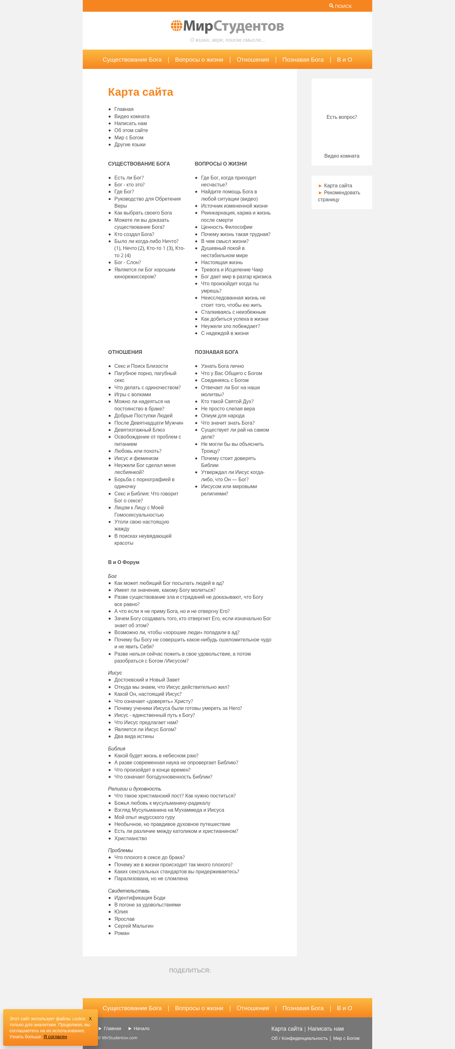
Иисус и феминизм (136, 458)
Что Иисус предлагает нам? (146, 722)
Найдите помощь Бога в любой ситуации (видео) (229, 195)
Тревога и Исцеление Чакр (232, 269)
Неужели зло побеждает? (230, 326)
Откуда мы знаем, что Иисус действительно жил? (171, 686)
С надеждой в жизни (224, 333)
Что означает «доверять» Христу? (153, 701)
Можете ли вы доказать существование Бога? (141, 223)
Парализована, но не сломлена (151, 878)
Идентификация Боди (139, 897)
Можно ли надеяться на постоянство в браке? (142, 405)
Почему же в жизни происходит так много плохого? (173, 864)
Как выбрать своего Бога (143, 212)
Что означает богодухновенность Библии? (163, 776)
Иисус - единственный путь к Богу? (154, 715)
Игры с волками (132, 394)
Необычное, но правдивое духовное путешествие (172, 824)
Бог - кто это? (129, 184)
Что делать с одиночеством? (147, 387)
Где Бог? (124, 191)
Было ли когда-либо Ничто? (146, 241)
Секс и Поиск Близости (141, 365)
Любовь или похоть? (137, 450)
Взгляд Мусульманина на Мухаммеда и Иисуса (169, 809)
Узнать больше (25, 1037)
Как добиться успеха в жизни (234, 318)
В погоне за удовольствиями (147, 904)
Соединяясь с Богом (225, 380)
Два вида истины (134, 736)
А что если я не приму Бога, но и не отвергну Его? (172, 611)
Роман (122, 933)
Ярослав (124, 918)
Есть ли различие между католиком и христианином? (176, 831)
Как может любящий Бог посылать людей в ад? (169, 582)
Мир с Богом (128, 137)
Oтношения (253, 59)
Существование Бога (132, 59)
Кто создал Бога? (134, 234)
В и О (344, 59)
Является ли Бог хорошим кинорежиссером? (144, 273)
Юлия (121, 911)
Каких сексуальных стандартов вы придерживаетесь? (176, 871)
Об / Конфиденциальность (299, 1038)
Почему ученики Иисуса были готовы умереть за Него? (178, 708)
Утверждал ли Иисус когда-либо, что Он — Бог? (232, 475)
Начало (141, 1028)
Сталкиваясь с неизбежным (233, 311)
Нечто (130, 248)
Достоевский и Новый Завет (147, 679)
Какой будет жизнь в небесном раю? (156, 755)
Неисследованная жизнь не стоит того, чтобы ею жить (233, 301)
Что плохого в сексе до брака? (149, 857)
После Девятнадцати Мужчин (148, 422)
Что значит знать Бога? (227, 422)
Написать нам (130, 123)
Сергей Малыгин (134, 925)
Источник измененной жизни (234, 205)
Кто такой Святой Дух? (227, 401)
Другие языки (130, 144)
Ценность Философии (226, 226)
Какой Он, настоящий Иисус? (148, 693)
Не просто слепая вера (228, 408)
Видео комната (131, 116)
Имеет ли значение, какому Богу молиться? (164, 589)
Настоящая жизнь (222, 262)
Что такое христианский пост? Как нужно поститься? (175, 795)
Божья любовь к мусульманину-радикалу (162, 802)
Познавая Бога (303, 59)
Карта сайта (335, 185)
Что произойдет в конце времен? (152, 769)
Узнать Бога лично (222, 365)
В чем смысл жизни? (225, 241)
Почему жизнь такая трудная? (235, 234)
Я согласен (55, 1037)
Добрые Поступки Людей (143, 415)
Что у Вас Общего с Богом (231, 373)
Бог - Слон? (127, 262)
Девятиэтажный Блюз (139, 429)
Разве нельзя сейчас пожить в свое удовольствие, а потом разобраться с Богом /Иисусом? (182, 657)
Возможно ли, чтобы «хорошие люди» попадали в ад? (177, 632)
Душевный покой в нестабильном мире (224, 251)
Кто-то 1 (156, 248)
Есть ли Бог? (129, 177)
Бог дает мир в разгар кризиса (236, 276)
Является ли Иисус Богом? (145, 729)
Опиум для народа (223, 415)
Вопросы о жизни (199, 59)
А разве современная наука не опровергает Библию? (176, 762)
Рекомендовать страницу (339, 196)
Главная (124, 109)
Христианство (130, 838)
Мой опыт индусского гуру (144, 817)
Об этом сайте (131, 130)
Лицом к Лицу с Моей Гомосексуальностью (139, 511)
